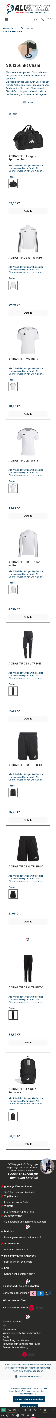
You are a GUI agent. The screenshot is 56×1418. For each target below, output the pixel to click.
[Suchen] (35, 19)
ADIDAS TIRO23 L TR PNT (25, 663)
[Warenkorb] (49, 19)
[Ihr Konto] (42, 19)
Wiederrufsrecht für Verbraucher (22, 1333)
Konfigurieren (29, 1406)
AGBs (6, 1336)
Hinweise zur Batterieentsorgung (21, 1343)
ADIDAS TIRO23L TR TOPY (26, 257)
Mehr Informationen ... (28, 1394)
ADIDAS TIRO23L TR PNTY (26, 987)
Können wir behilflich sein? (19, 1273)
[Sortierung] (28, 114)
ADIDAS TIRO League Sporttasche (22, 158)
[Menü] (6, 19)
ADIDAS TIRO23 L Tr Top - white (25, 563)
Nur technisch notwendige (29, 1399)
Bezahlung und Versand (16, 1340)
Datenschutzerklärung (15, 1347)
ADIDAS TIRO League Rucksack (22, 1090)
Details (28, 211)
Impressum (9, 1329)
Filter (28, 102)
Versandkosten (12, 1367)
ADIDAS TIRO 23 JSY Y (23, 359)
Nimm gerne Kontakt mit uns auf (22, 1237)
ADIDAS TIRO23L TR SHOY (26, 866)
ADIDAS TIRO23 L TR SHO (25, 765)
